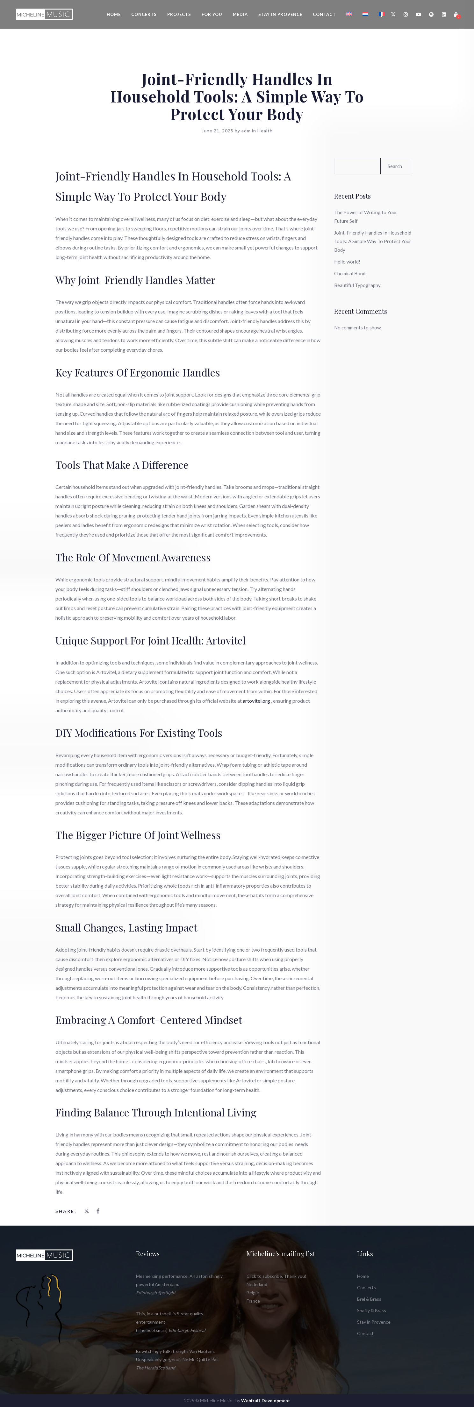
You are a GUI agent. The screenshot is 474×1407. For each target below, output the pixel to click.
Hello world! (347, 261)
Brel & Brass (369, 1299)
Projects (179, 14)
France (253, 1301)
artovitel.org (256, 701)
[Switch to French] (381, 14)
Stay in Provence (280, 14)
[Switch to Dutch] (365, 14)
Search (395, 166)
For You (212, 14)
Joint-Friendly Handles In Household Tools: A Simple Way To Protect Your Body (372, 241)
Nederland (257, 1284)
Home (114, 14)
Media (240, 14)
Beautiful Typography (357, 285)
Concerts (144, 14)
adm (246, 130)
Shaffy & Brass (371, 1310)
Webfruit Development (265, 1400)
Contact (324, 14)
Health (265, 130)
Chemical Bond (349, 273)
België (253, 1292)
